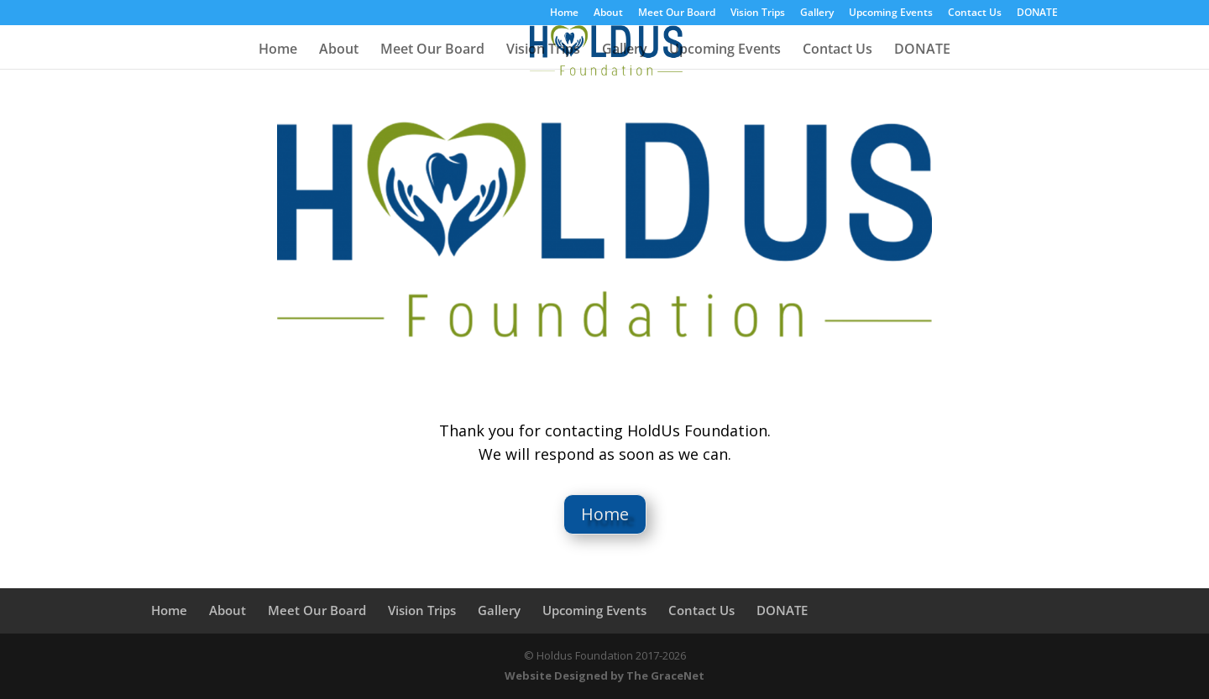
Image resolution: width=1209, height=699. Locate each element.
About (608, 13)
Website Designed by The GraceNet (604, 675)
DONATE (1037, 13)
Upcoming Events (891, 13)
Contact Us (975, 13)
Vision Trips (757, 13)
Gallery (817, 13)
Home (564, 13)
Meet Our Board (676, 13)
